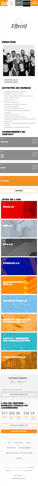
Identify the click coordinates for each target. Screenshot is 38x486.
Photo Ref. (18, 476)
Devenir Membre (25, 448)
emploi (18, 3)
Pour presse (11, 448)
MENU (11, 4)
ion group (29, 470)
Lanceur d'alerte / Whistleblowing (19, 453)
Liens (28, 443)
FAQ (9, 443)
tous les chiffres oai (19, 425)
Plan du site (18, 443)
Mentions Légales (19, 478)
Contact (19, 458)
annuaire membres (26, 3)
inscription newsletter (19, 394)
